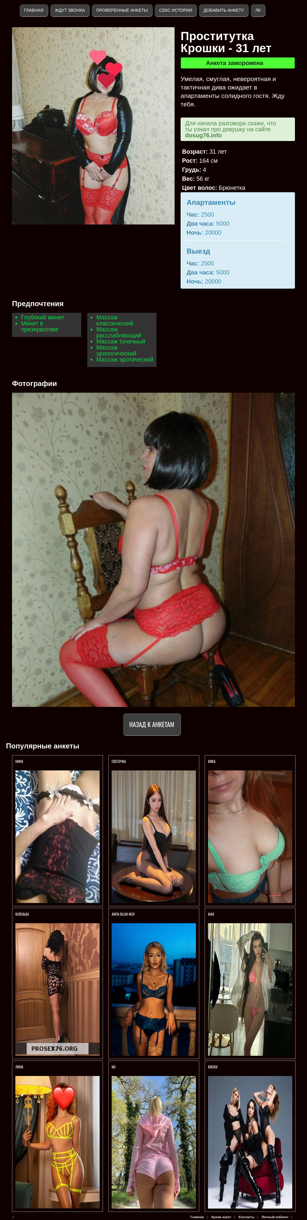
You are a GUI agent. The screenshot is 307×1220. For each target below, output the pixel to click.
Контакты (246, 1217)
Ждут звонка (70, 10)
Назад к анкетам (151, 724)
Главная (33, 10)
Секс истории (175, 10)
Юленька (22, 914)
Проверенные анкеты (122, 10)
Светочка (119, 761)
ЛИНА (19, 1066)
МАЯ (211, 914)
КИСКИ (212, 1066)
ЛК (257, 10)
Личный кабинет (275, 1217)
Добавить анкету (223, 10)
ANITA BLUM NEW (123, 914)
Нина (19, 761)
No (114, 1066)
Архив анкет (221, 1217)
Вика (212, 761)
